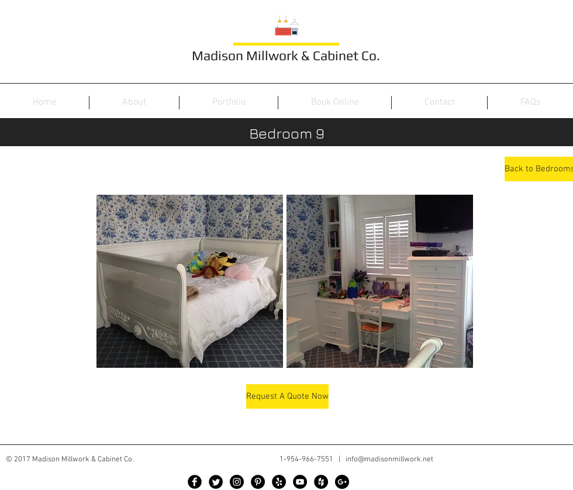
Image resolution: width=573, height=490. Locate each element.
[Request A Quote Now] (287, 396)
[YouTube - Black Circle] (300, 482)
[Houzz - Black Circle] (321, 482)
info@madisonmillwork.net (389, 459)
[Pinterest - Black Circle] (258, 482)
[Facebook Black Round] (195, 482)
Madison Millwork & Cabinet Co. (286, 55)
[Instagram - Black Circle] (237, 482)
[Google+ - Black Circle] (342, 482)
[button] (190, 281)
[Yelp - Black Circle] (279, 482)
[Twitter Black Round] (216, 482)
